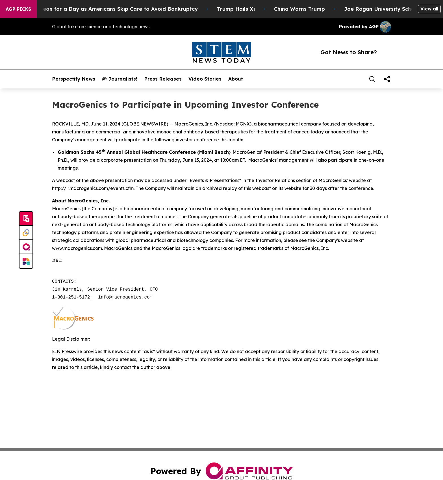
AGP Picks (18, 9)
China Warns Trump (307, 9)
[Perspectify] (25, 233)
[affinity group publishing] (25, 247)
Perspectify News (73, 79)
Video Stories (205, 79)
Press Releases (163, 79)
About (235, 79)
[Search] (372, 78)
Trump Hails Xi (243, 9)
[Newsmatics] (25, 261)
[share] (387, 79)
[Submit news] (25, 219)
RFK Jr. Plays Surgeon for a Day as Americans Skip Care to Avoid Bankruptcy (104, 9)
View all (429, 9)
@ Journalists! (119, 79)
